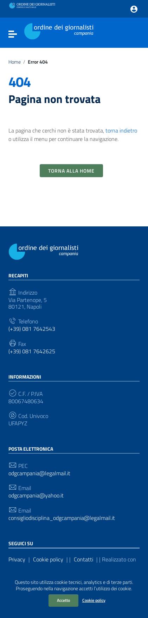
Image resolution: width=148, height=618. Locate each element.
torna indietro (121, 130)
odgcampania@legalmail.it (39, 473)
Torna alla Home (71, 170)
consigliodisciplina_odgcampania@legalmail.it (61, 518)
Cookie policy (93, 600)
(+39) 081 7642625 (31, 351)
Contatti (83, 559)
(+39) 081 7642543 (31, 329)
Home (14, 62)
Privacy (16, 559)
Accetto (63, 600)
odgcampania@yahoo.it (36, 495)
